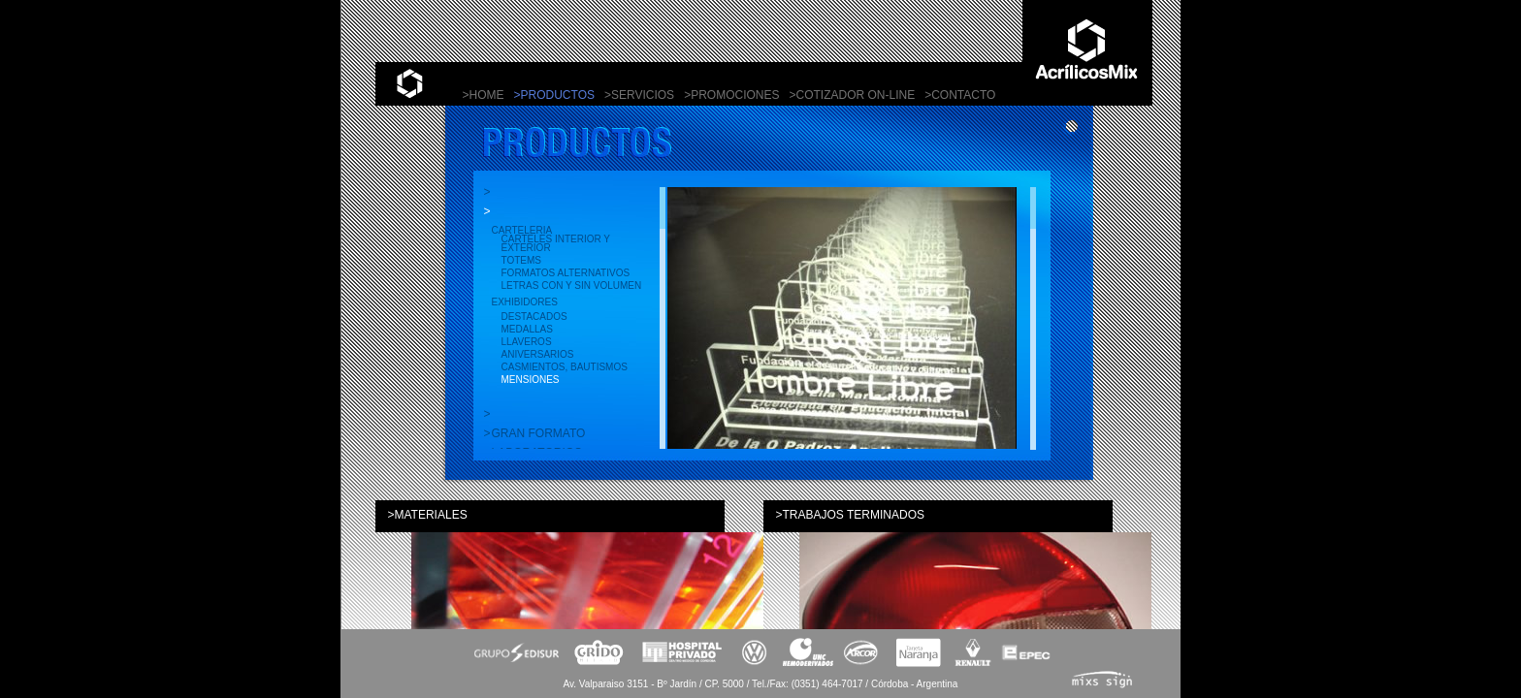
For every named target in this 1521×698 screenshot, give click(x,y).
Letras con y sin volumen (572, 285)
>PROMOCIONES (731, 95)
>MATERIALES (428, 515)
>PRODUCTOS (554, 95)
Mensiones (531, 379)
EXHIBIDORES (525, 302)
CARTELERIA (522, 230)
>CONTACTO (959, 95)
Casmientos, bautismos (565, 367)
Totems (521, 260)
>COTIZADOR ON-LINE (852, 95)
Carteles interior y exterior (556, 243)
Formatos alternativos (566, 273)
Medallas (527, 329)
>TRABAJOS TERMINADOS (850, 515)
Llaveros (527, 341)
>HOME (483, 95)
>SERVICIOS (639, 95)
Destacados (534, 316)
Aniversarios (538, 354)
